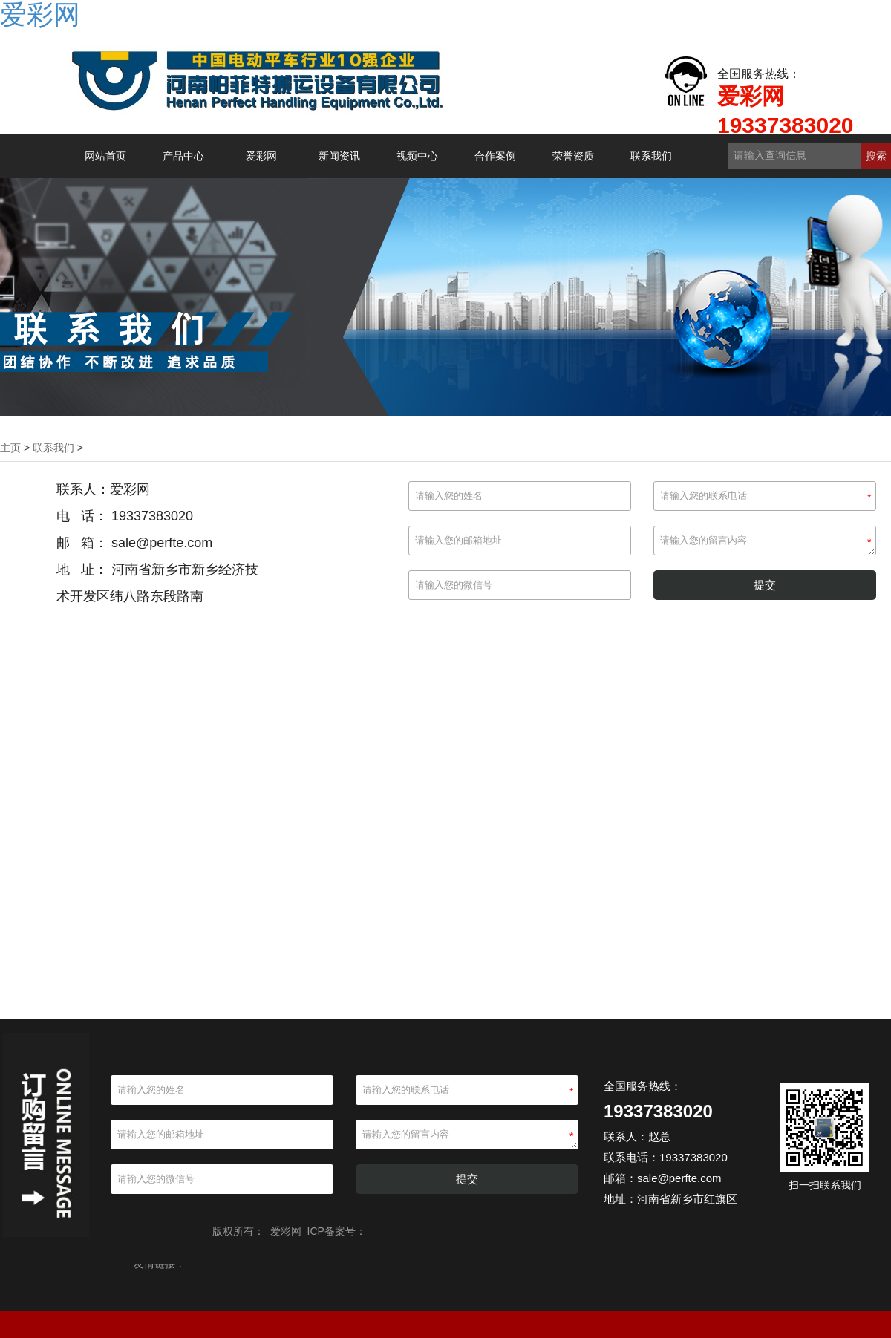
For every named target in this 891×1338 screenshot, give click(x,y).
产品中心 (183, 156)
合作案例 (495, 156)
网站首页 (105, 156)
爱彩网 (261, 156)
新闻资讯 (339, 156)
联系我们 (651, 156)
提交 (765, 584)
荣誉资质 (573, 156)
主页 (10, 448)
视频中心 (417, 156)
